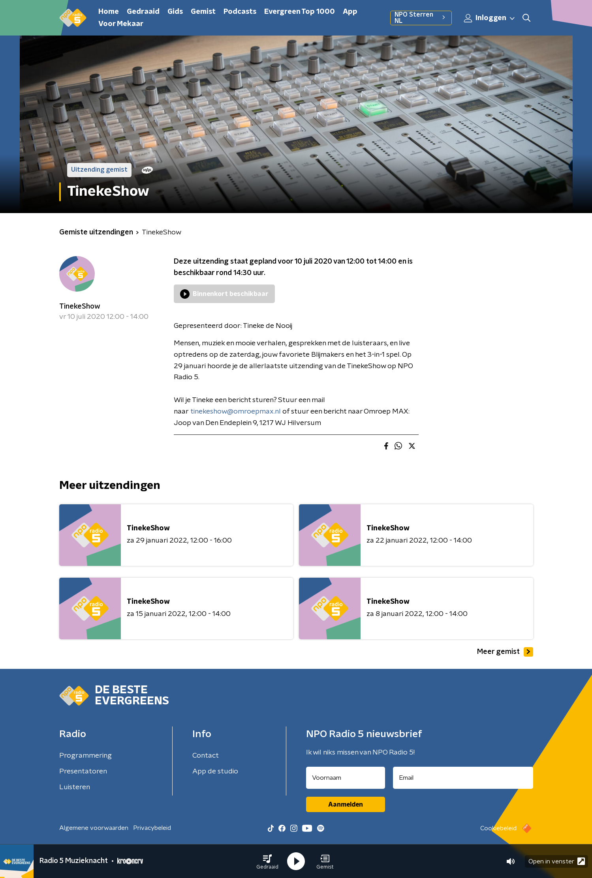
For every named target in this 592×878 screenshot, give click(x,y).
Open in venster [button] (556, 861)
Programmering (85, 755)
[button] (267, 861)
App (350, 11)
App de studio (215, 771)
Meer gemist (505, 652)
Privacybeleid (152, 828)
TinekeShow (79, 306)
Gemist (203, 11)
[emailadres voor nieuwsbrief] (463, 778)
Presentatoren (83, 771)
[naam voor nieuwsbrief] (345, 778)
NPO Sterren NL (421, 17)
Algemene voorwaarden (93, 828)
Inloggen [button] (490, 18)
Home (108, 11)
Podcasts (240, 11)
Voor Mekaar (120, 24)
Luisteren (74, 787)
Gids (175, 11)
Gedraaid (143, 11)
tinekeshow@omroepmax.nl (235, 411)
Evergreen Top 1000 (299, 11)
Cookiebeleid (498, 828)
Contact (205, 755)
